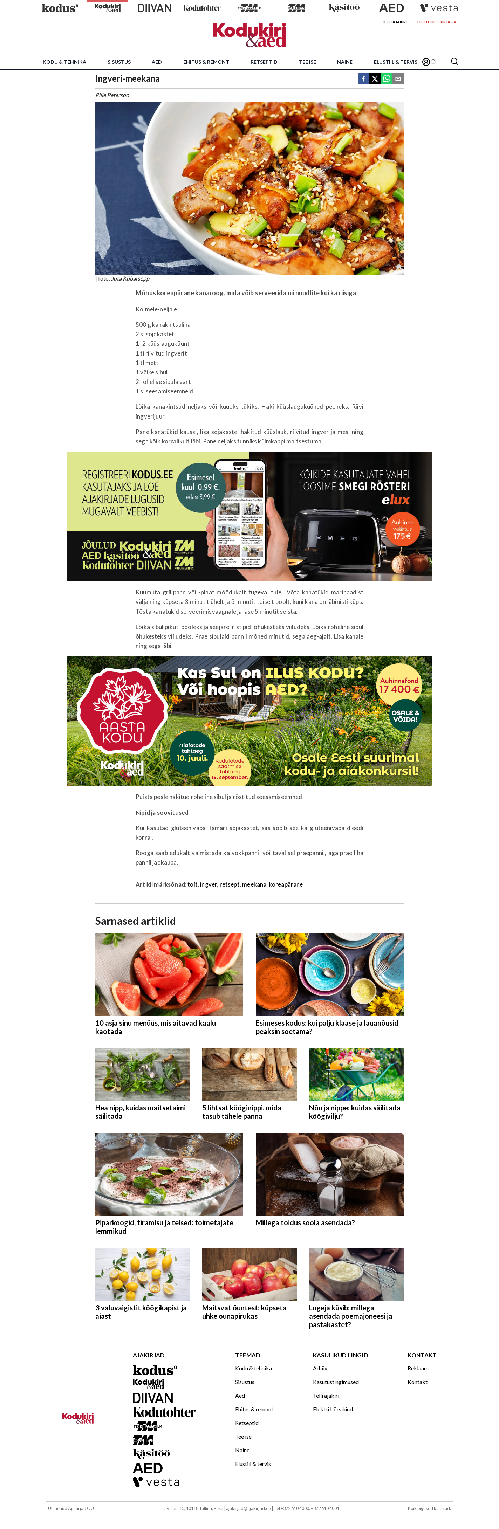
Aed (157, 62)
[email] (398, 79)
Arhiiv (320, 1368)
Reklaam (418, 1368)
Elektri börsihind (333, 1409)
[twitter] (375, 79)
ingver (208, 884)
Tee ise (307, 62)
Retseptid (264, 62)
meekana (254, 884)
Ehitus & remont (206, 62)
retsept (230, 884)
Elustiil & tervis (395, 62)
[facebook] (363, 79)
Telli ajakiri (394, 22)
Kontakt (418, 1381)
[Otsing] (454, 62)
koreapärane (286, 884)
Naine (345, 62)
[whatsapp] (386, 79)
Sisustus (119, 62)
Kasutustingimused (336, 1381)
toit (192, 884)
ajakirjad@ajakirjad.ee (248, 1508)
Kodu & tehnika (64, 62)
